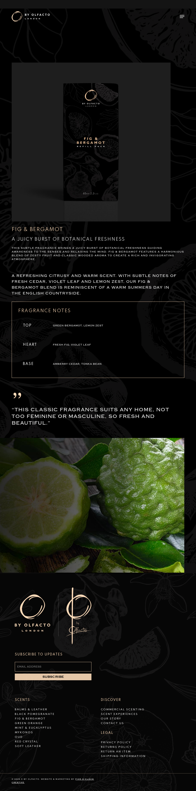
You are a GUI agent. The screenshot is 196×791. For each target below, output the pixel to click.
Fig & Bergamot (30, 718)
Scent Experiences (119, 714)
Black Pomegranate (35, 714)
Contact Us (112, 723)
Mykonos (24, 732)
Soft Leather (28, 746)
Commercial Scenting (123, 709)
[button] (182, 16)
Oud (19, 737)
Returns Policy (116, 747)
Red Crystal (26, 741)
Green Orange (29, 723)
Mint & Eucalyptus (33, 728)
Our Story (111, 718)
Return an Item (116, 751)
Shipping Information (123, 756)
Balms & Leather (31, 709)
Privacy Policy (116, 742)
